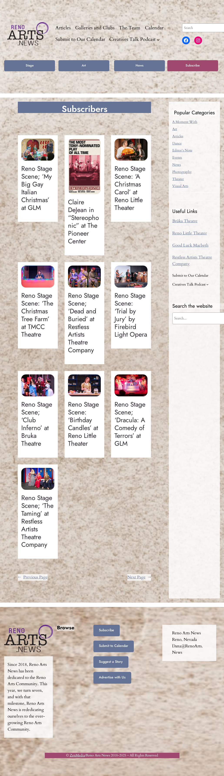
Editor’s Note (182, 150)
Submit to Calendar (113, 645)
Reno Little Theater (189, 233)
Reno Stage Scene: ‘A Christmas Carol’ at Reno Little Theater (129, 188)
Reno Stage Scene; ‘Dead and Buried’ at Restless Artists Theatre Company (83, 323)
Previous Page (33, 577)
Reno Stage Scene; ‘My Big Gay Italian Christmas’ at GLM (36, 188)
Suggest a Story (111, 661)
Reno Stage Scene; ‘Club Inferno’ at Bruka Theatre (36, 423)
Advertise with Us (112, 677)
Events (177, 157)
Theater (178, 179)
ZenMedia (77, 755)
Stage (30, 65)
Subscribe (193, 65)
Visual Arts (180, 186)
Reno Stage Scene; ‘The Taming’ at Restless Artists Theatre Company (37, 521)
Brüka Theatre (184, 221)
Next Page (139, 577)
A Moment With (184, 122)
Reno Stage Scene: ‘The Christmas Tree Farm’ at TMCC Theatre (37, 315)
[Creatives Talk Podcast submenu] (158, 39)
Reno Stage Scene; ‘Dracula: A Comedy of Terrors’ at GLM (129, 423)
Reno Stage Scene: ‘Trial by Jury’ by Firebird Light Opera (130, 315)
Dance (177, 143)
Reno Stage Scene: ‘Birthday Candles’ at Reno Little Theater (83, 423)
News (139, 65)
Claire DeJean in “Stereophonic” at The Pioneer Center (83, 221)
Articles (177, 136)
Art (84, 65)
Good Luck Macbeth (190, 245)
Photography (182, 171)
